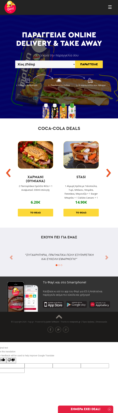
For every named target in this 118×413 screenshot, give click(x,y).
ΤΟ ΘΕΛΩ (35, 213)
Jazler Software (52, 321)
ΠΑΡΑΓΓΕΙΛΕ (89, 64)
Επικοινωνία (101, 321)
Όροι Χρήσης (88, 321)
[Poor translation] (11, 360)
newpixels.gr (75, 321)
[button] (10, 256)
